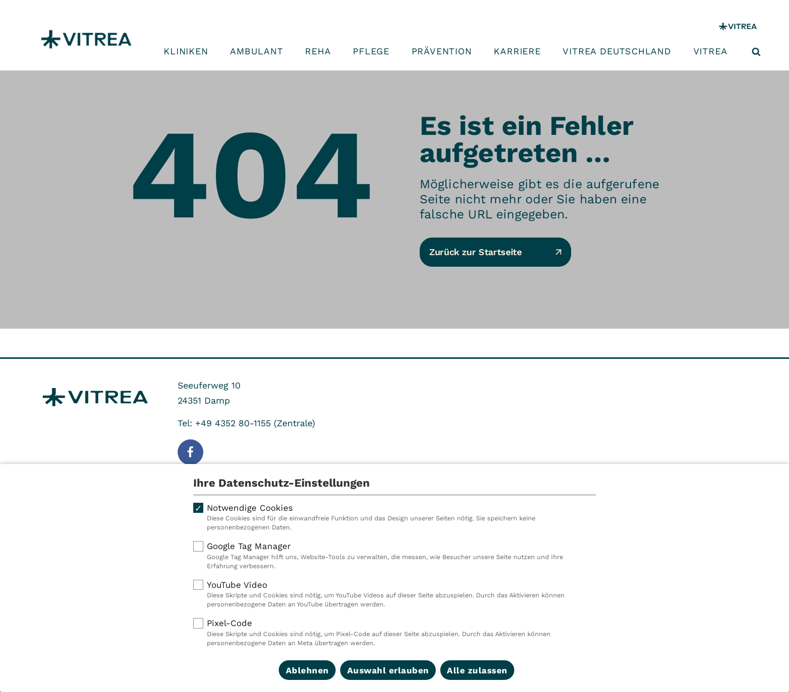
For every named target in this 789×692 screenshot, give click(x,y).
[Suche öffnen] (756, 51)
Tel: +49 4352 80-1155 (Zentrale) (246, 423)
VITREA (710, 51)
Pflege (371, 51)
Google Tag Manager (394, 555)
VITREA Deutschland (617, 51)
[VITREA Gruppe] (738, 26)
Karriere (517, 51)
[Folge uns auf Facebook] (190, 452)
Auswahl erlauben (388, 670)
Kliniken (186, 51)
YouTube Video (394, 594)
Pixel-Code (394, 632)
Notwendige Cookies (394, 517)
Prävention (442, 51)
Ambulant (256, 51)
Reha (318, 51)
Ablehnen (307, 670)
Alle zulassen (477, 670)
